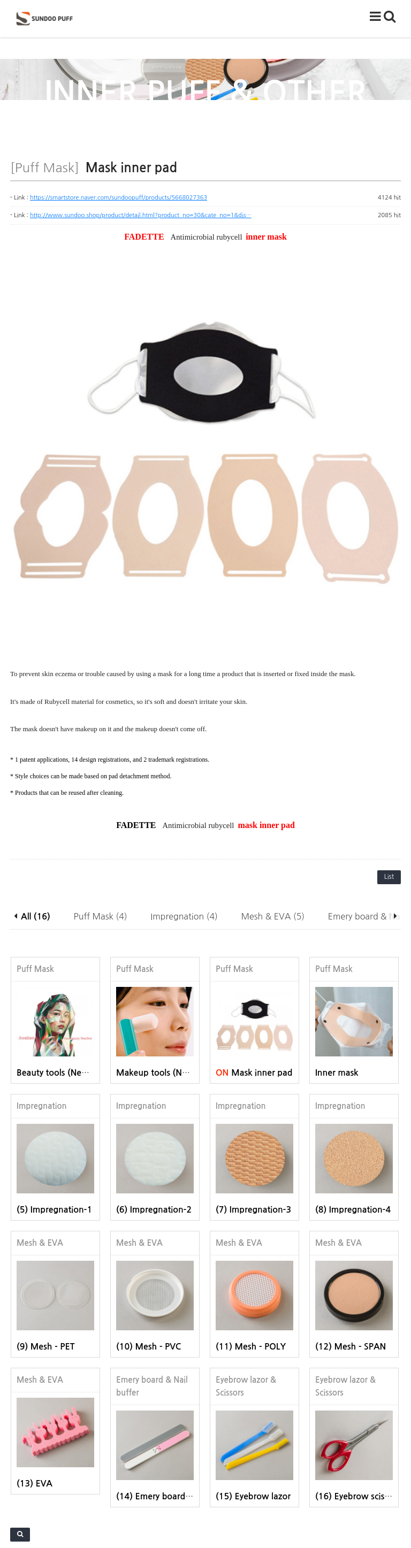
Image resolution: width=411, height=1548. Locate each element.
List (389, 753)
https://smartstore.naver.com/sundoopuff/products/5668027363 (118, 198)
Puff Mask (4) (100, 793)
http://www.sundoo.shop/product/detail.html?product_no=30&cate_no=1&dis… (141, 215)
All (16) (35, 794)
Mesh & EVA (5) (273, 793)
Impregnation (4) (184, 793)
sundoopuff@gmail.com (279, 1512)
